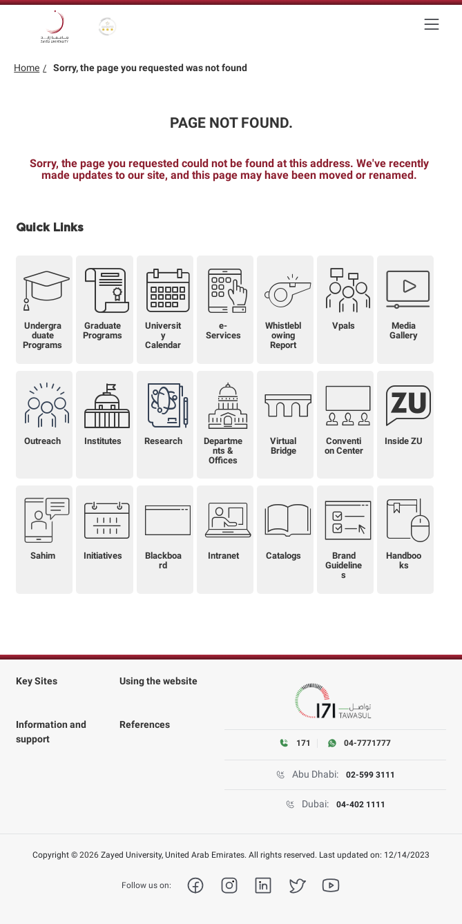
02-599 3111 (370, 775)
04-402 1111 (360, 804)
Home (26, 67)
